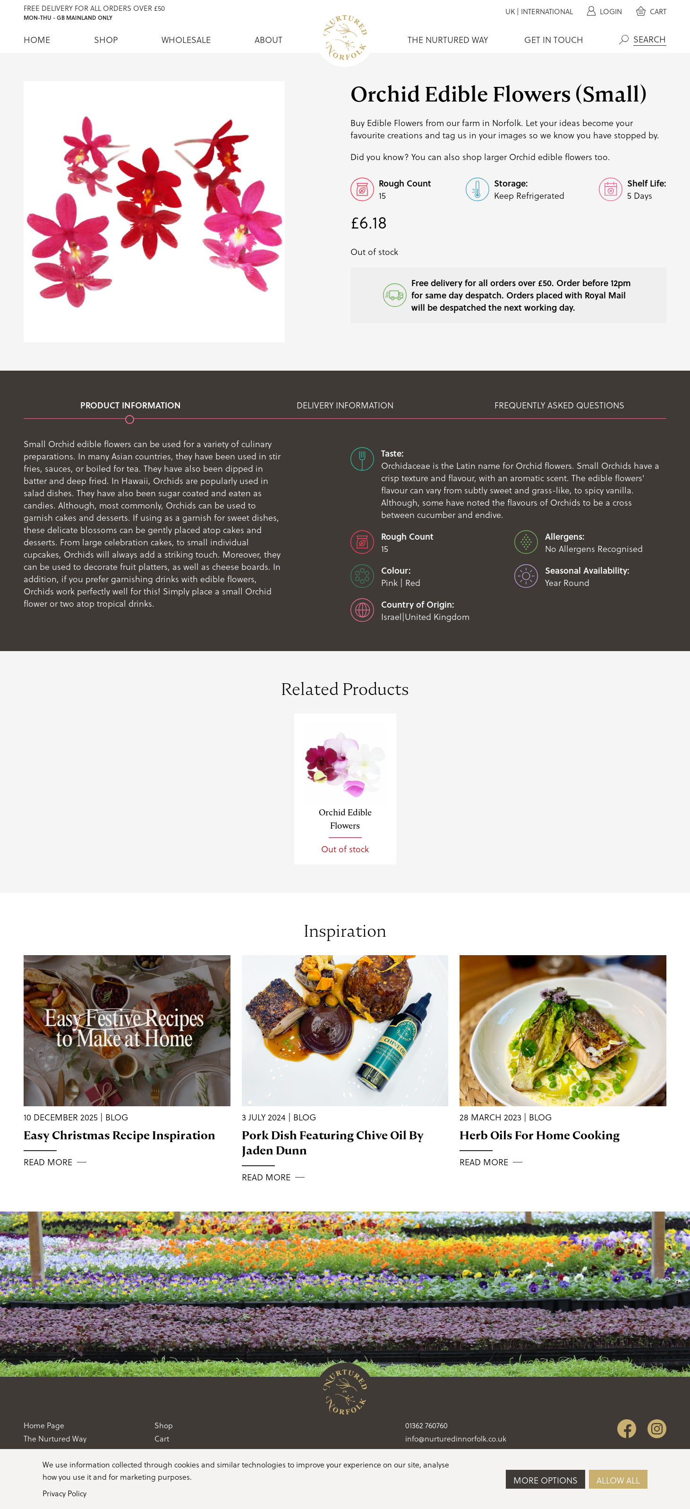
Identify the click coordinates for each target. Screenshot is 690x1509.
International (547, 11)
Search (624, 39)
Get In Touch (553, 40)
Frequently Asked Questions (559, 405)
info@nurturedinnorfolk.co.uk (455, 1438)
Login (604, 11)
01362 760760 (426, 1425)
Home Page (44, 1425)
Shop (106, 40)
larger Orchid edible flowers (538, 156)
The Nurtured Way (448, 40)
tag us (455, 134)
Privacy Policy (64, 1493)
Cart (651, 11)
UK (510, 11)
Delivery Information (345, 405)
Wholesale (186, 40)
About (268, 40)
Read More (48, 1162)
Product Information (130, 405)
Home (37, 40)
